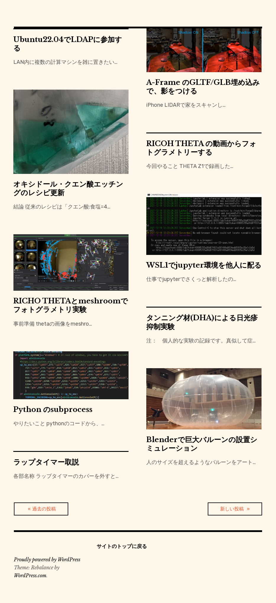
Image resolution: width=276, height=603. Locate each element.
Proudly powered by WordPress (47, 559)
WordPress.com (30, 575)
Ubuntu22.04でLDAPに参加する (67, 43)
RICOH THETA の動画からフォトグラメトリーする (201, 147)
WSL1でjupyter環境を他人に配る (204, 265)
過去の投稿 (44, 509)
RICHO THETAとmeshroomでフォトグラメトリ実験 (70, 305)
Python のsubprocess (52, 409)
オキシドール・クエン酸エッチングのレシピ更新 (68, 188)
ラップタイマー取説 (46, 462)
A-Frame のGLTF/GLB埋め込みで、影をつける (203, 86)
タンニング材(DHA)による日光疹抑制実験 (202, 322)
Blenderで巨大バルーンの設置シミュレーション (201, 443)
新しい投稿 (232, 509)
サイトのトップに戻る (122, 546)
